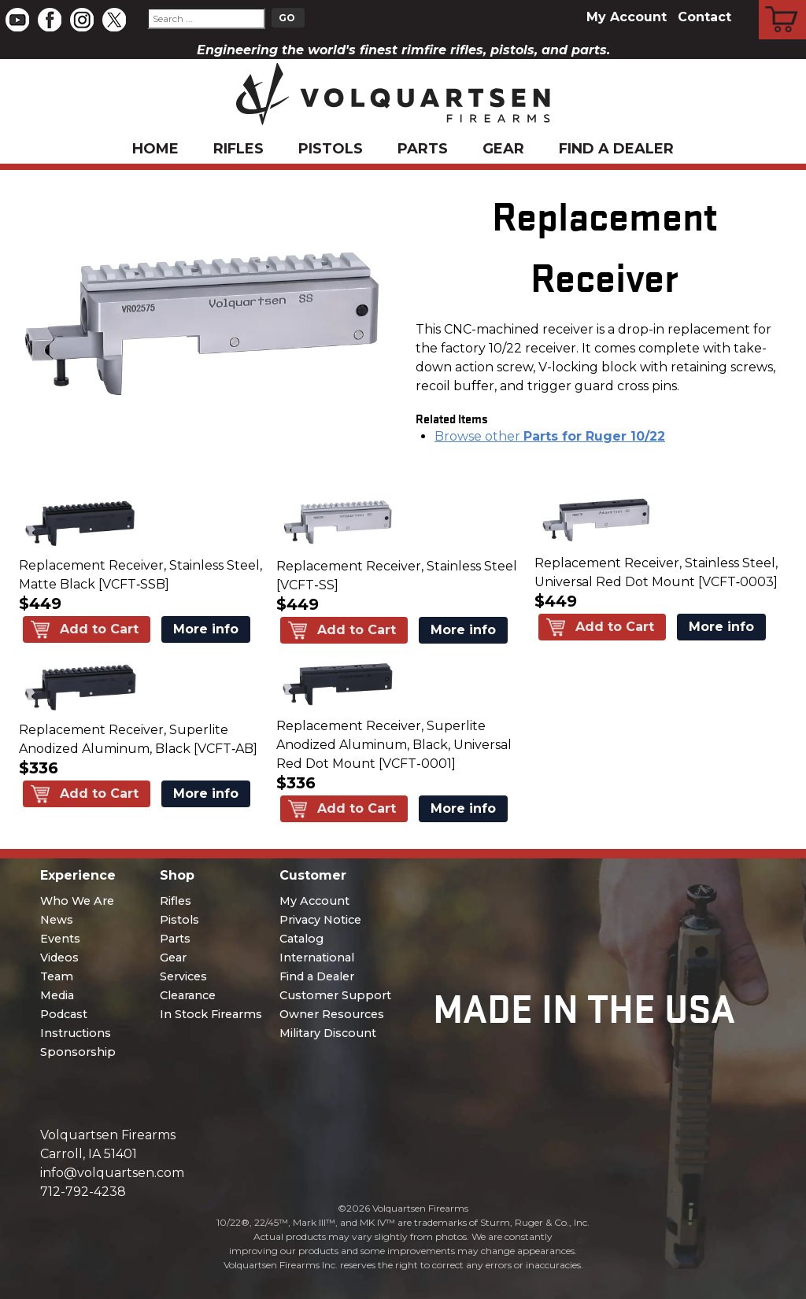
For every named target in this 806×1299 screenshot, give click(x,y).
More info (205, 629)
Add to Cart (99, 629)
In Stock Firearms (211, 1014)
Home (155, 148)
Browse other (549, 436)
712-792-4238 (83, 1191)
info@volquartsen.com (112, 1172)
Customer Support (335, 995)
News (56, 920)
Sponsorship (78, 1052)
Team (56, 976)
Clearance (188, 995)
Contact (704, 16)
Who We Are (77, 901)
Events (60, 939)
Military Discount (327, 1033)
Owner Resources (331, 1014)
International (316, 957)
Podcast (63, 1014)
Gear (503, 148)
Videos (59, 957)
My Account (626, 16)
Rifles (238, 148)
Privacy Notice (320, 920)
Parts (422, 148)
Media (57, 995)
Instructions (75, 1033)
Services (183, 976)
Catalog (301, 939)
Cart (783, 2)
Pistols (330, 148)
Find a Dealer (616, 148)
